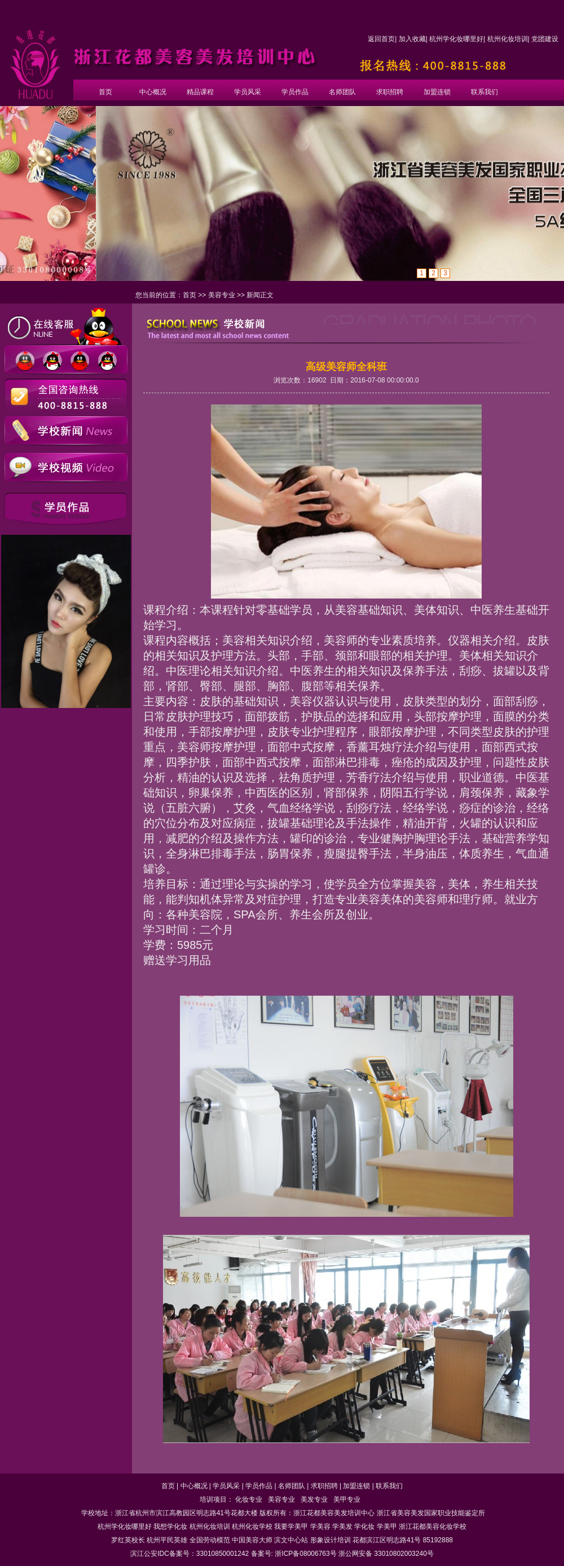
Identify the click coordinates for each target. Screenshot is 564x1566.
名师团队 (342, 92)
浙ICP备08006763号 (305, 1554)
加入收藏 (412, 39)
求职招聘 (389, 92)
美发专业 (314, 1499)
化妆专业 (248, 1499)
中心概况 (152, 92)
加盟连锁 (437, 92)
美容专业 (221, 295)
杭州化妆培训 (507, 39)
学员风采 (247, 92)
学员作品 (295, 92)
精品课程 (200, 92)
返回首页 (381, 39)
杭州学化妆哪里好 (456, 39)
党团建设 (544, 39)
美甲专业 (346, 1499)
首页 (105, 92)
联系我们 (484, 92)
